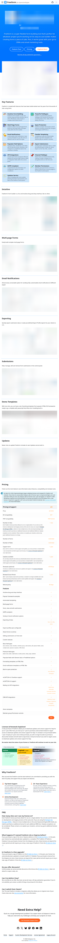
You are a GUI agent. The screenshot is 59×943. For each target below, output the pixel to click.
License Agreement (39, 935)
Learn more (8, 793)
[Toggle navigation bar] (2, 2)
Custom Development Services (23, 935)
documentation (18, 893)
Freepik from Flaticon (33, 940)
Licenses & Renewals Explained (35, 550)
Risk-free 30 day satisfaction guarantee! (28, 54)
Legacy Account (51, 935)
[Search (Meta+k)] (56, 2)
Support (10, 935)
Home (4, 935)
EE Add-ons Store (42, 837)
